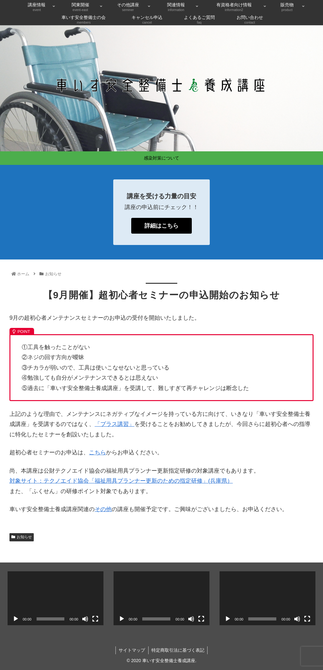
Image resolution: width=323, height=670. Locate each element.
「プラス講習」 (114, 424)
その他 (103, 509)
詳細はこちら (161, 226)
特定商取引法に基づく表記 (178, 650)
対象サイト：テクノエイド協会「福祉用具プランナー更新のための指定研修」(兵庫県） (121, 481)
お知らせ (21, 537)
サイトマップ (132, 650)
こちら (97, 452)
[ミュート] (85, 619)
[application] (55, 598)
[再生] (16, 619)
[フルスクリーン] (95, 619)
